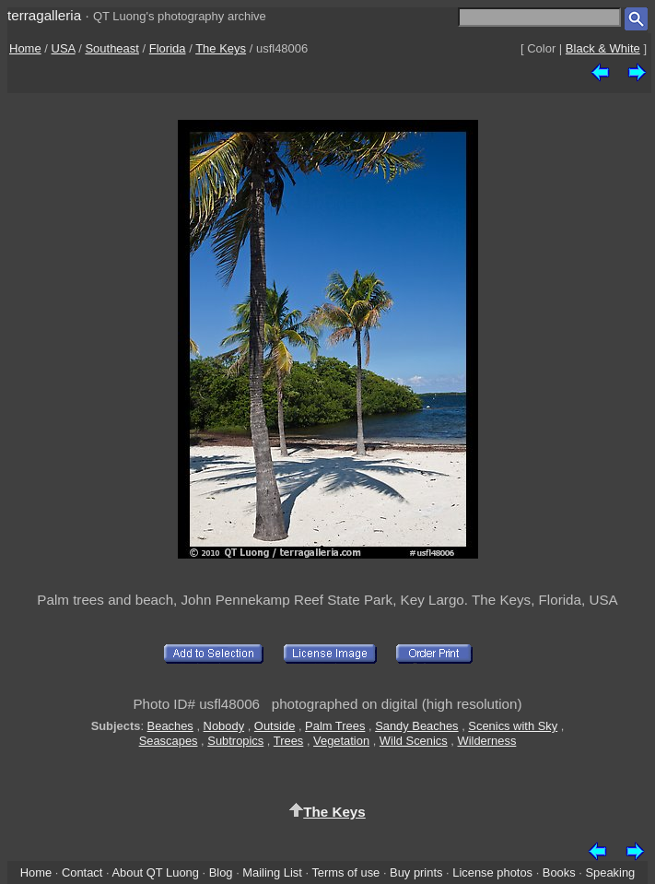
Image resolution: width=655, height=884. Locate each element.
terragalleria (44, 15)
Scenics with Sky (512, 726)
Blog (221, 872)
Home (25, 48)
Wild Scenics (414, 741)
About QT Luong (154, 872)
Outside (274, 726)
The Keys (220, 48)
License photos (492, 872)
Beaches (170, 726)
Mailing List (272, 872)
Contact (82, 872)
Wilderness (487, 741)
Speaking (610, 872)
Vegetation (341, 741)
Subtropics (235, 741)
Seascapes (168, 741)
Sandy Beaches (416, 726)
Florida (167, 48)
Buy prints (416, 872)
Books (559, 872)
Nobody (224, 726)
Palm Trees (335, 726)
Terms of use (345, 872)
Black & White (603, 48)
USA (64, 48)
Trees (289, 741)
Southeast (112, 48)
